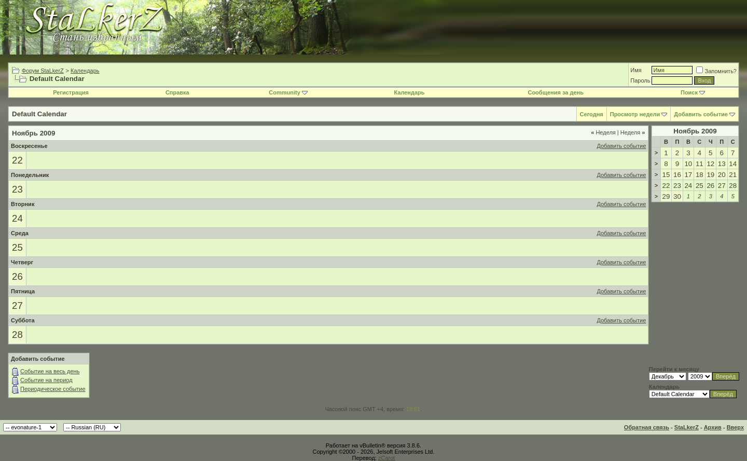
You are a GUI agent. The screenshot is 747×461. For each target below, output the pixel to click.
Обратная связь (646, 427)
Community (288, 92)
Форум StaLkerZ (43, 70)
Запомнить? (716, 71)
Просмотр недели (635, 114)
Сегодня (591, 114)
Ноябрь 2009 (694, 131)
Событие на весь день (49, 371)
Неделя (603, 132)
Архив (713, 427)
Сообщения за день (555, 92)
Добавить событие (701, 114)
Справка (177, 92)
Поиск (693, 92)
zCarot (386, 458)
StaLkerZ (686, 427)
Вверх (735, 427)
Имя (635, 70)
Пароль (640, 80)
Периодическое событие (53, 389)
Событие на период (46, 380)
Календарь (85, 70)
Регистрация (71, 92)
